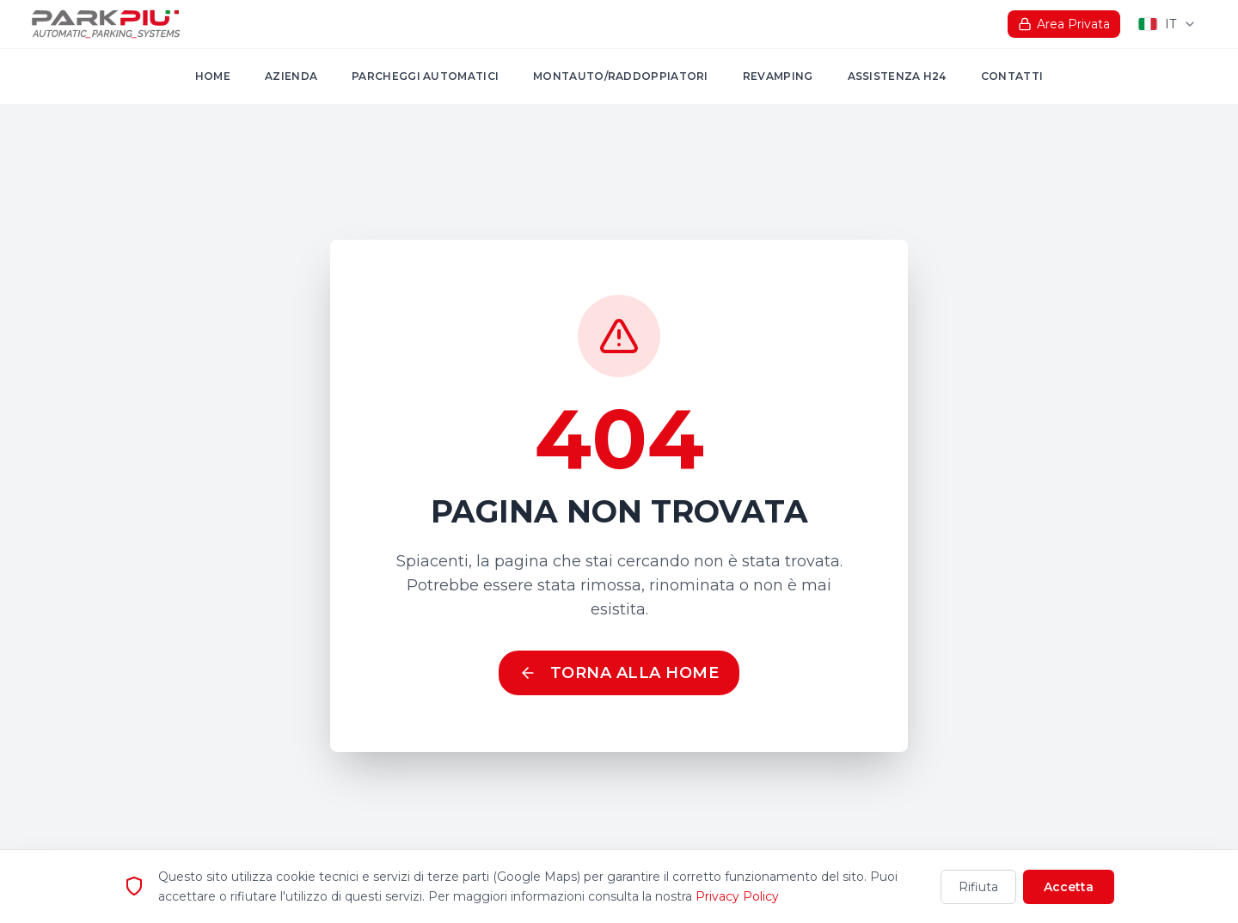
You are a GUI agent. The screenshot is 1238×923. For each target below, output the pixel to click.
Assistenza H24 (897, 76)
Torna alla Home (619, 672)
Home (212, 76)
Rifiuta (978, 887)
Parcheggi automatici (425, 76)
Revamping (778, 76)
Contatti (1012, 76)
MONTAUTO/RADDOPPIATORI (620, 76)
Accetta (1069, 887)
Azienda (291, 76)
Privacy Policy (737, 897)
